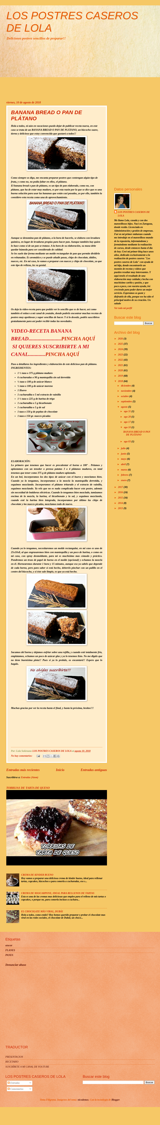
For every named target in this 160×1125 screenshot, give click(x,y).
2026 (121, 338)
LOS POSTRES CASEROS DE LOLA (134, 214)
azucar (8, 945)
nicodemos (83, 1099)
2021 (121, 365)
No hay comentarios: (22, 755)
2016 (121, 492)
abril (123, 464)
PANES (9, 955)
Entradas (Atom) (29, 777)
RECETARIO (12, 1061)
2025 (121, 344)
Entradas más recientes (23, 770)
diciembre (126, 385)
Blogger (115, 1099)
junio (124, 453)
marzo (124, 469)
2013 (121, 508)
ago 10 (127, 427)
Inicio (60, 770)
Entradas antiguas (94, 770)
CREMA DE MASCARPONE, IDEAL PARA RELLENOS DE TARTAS (57, 893)
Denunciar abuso (15, 964)
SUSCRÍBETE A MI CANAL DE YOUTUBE (27, 1066)
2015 (121, 497)
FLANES (10, 950)
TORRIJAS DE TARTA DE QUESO (28, 787)
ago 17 (127, 422)
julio (123, 448)
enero (124, 480)
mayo (124, 459)
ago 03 (127, 441)
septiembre (127, 401)
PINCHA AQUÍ (78, 338)
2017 (121, 487)
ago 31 (127, 411)
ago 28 (127, 416)
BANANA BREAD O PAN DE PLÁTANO (136, 433)
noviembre (126, 391)
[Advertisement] (80, 70)
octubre (125, 396)
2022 (121, 359)
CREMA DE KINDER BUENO (37, 875)
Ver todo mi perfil (123, 308)
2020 (121, 370)
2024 (121, 349)
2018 (121, 381)
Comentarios (15, 1089)
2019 (121, 375)
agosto (124, 407)
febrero (125, 475)
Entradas (14, 1083)
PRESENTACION (14, 1057)
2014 (121, 503)
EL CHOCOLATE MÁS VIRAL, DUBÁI (42, 911)
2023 (121, 354)
